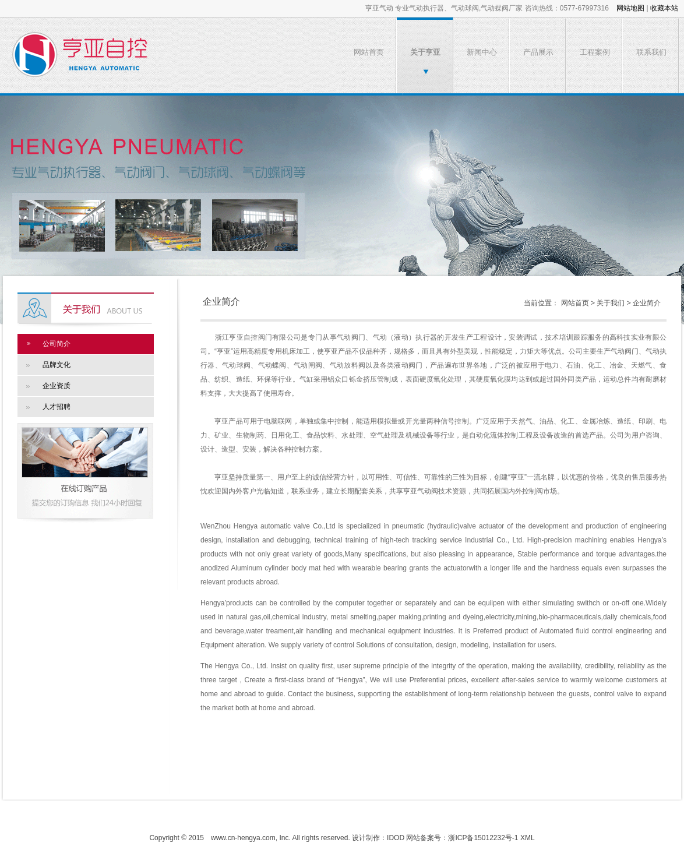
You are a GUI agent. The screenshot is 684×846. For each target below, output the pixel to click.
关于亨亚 (425, 52)
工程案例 (595, 52)
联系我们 (651, 52)
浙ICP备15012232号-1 (483, 838)
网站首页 (369, 52)
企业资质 (56, 386)
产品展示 (538, 52)
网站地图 (630, 8)
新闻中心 (482, 52)
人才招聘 (56, 407)
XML (527, 838)
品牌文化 (56, 365)
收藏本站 (664, 8)
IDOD (395, 838)
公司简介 (56, 344)
